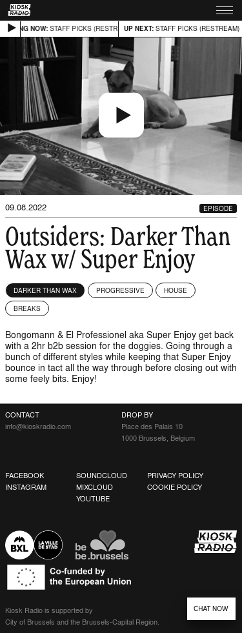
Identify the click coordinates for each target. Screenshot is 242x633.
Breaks (27, 308)
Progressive (120, 290)
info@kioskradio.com (38, 426)
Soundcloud (101, 475)
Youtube (93, 499)
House (175, 290)
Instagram (25, 487)
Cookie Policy (174, 487)
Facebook (24, 475)
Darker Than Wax (45, 290)
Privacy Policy (175, 475)
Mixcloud (94, 487)
